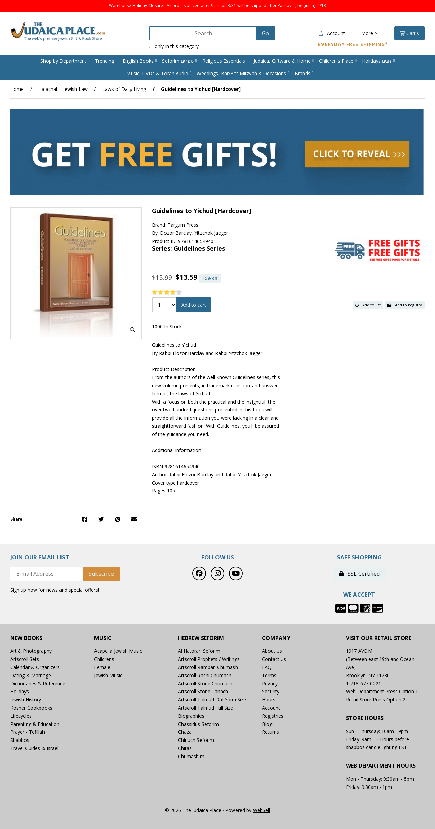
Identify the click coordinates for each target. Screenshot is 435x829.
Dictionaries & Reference (37, 683)
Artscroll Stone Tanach (203, 691)
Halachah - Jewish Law (63, 89)
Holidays (19, 691)
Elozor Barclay (176, 233)
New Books (26, 638)
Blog (267, 724)
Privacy (270, 683)
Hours (268, 699)
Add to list (368, 304)
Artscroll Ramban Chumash (208, 667)
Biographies (191, 716)
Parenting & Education (34, 724)
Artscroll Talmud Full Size (205, 707)
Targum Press (183, 225)
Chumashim (191, 756)
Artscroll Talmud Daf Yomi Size (212, 699)
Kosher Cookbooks (31, 707)
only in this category (173, 46)
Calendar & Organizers (35, 667)
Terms (269, 675)
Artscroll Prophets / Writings (209, 659)
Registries (272, 716)
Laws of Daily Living (124, 89)
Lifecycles (21, 716)
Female (102, 667)
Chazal (185, 732)
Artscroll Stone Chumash (205, 683)
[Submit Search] (265, 33)
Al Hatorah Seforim (199, 651)
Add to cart (193, 305)
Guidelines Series (199, 248)
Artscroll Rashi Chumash (204, 675)
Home (17, 89)
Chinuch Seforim (196, 740)
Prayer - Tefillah (27, 732)
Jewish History (25, 699)
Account (332, 33)
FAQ (267, 667)
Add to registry (404, 304)
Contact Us (274, 659)
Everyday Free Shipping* (353, 44)
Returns (270, 732)
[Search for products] (203, 33)
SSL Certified (359, 574)
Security (270, 691)
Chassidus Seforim (198, 724)
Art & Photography (31, 651)
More (370, 33)
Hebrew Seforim (201, 638)
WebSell (261, 810)
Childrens (104, 659)
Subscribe (101, 574)
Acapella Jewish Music (118, 651)
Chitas (185, 748)
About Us (272, 651)
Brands (302, 73)
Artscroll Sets (24, 659)
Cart (409, 33)
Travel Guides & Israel (34, 748)
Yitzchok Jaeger (211, 233)
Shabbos (19, 740)
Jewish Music (108, 675)
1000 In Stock (167, 326)
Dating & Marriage (30, 675)
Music (103, 638)
